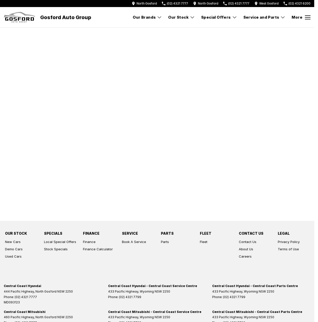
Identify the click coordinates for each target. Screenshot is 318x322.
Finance (89, 242)
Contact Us (247, 242)
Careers (245, 256)
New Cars (13, 242)
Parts (165, 242)
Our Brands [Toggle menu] (147, 17)
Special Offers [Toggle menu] (219, 17)
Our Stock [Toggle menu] (181, 17)
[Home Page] (19, 17)
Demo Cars (14, 249)
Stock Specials (56, 249)
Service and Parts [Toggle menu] (264, 17)
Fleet (203, 242)
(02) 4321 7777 (26, 297)
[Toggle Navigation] (301, 17)
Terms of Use (288, 249)
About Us (246, 249)
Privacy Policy (289, 242)
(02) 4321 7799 (130, 297)
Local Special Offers (60, 242)
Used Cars (13, 256)
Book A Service (134, 242)
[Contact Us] (144, 3)
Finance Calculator (98, 249)
